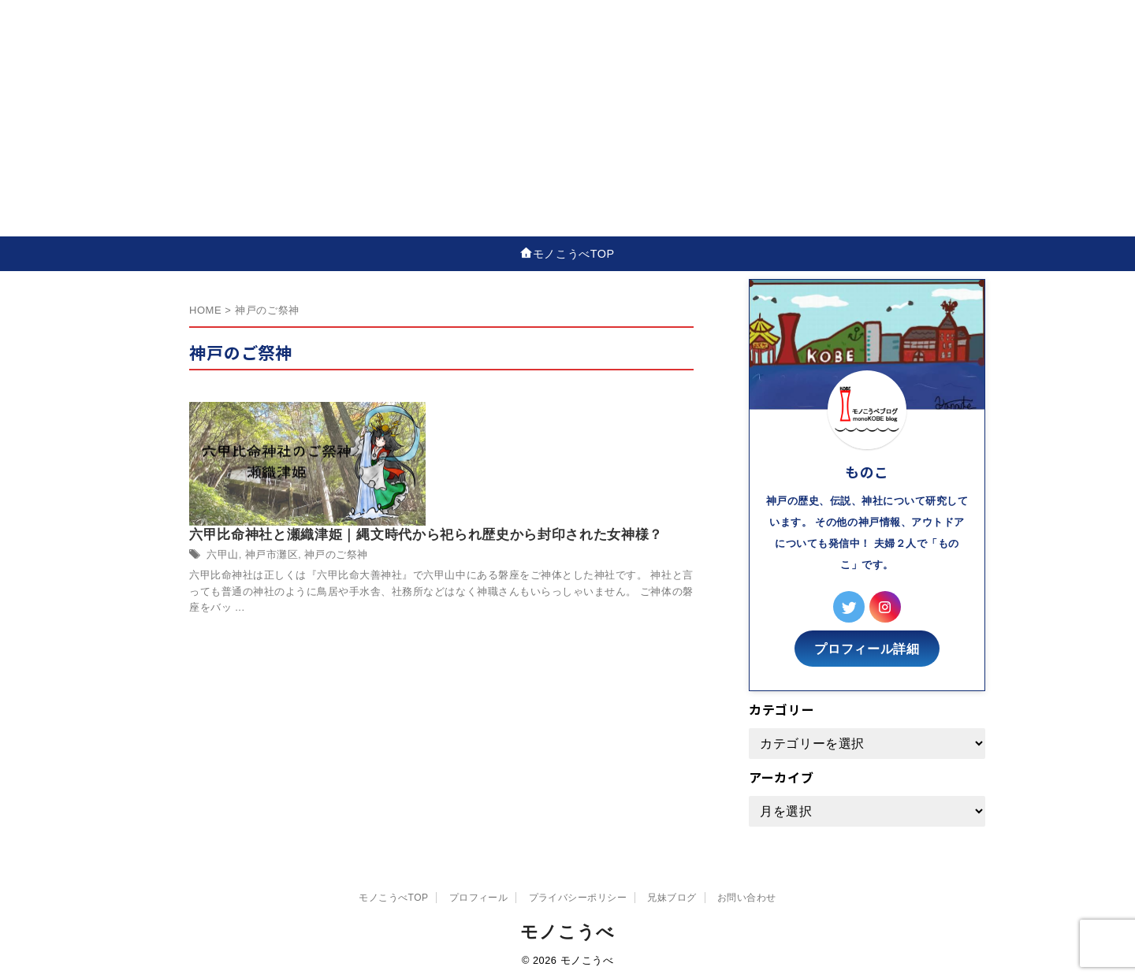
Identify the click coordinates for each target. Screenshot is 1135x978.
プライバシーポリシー (578, 892)
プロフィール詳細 (867, 645)
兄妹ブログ (671, 892)
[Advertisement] (567, 118)
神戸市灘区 (514, 450)
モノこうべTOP (573, 252)
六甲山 (469, 450)
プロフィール (478, 892)
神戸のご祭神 (575, 450)
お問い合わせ (746, 892)
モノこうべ (567, 927)
